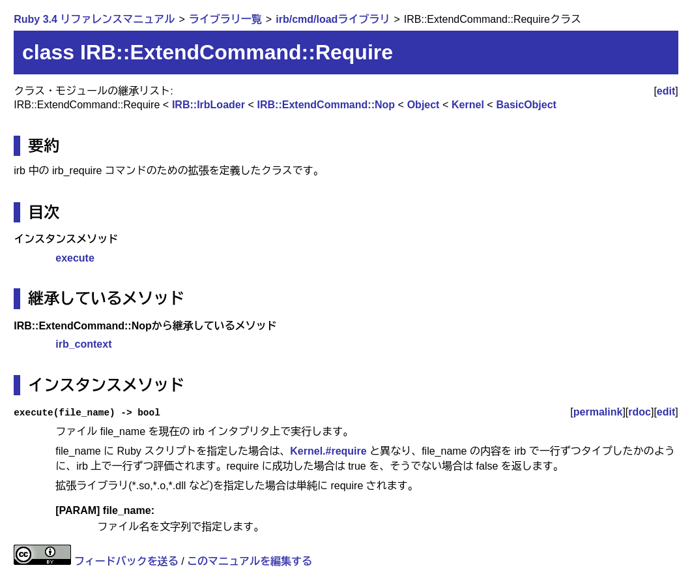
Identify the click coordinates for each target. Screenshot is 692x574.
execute (74, 258)
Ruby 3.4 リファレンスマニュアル (94, 19)
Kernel (468, 104)
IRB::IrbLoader (208, 104)
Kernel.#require (328, 451)
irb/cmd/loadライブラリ (333, 19)
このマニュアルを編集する (249, 561)
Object (423, 104)
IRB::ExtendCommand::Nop (326, 104)
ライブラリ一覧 (225, 19)
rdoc (639, 411)
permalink (598, 411)
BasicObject (526, 104)
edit (666, 91)
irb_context (83, 344)
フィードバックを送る (126, 561)
